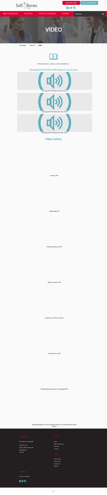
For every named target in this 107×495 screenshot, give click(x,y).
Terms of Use (57, 461)
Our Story (56, 446)
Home (55, 441)
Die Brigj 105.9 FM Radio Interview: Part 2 (54, 103)
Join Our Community (24, 476)
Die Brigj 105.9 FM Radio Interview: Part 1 (54, 123)
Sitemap (56, 466)
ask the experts (89, 3)
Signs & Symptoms (59, 444)
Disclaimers (57, 464)
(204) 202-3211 (23, 445)
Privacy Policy (57, 459)
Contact (56, 448)
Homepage (22, 45)
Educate (32, 45)
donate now (71, 3)
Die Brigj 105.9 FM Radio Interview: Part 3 (54, 82)
